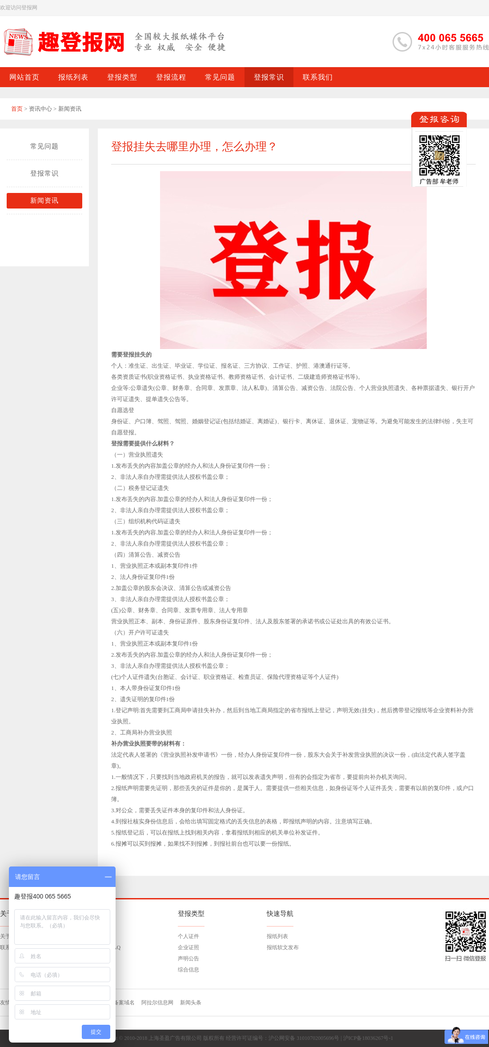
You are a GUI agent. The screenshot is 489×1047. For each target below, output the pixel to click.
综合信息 (188, 970)
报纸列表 (277, 936)
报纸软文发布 (283, 947)
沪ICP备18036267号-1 (368, 1038)
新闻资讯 (44, 200)
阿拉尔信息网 (157, 1002)
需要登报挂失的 (131, 354)
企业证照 (188, 947)
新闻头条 (190, 1002)
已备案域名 (121, 1002)
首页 (17, 108)
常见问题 (44, 146)
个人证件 (188, 936)
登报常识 (44, 173)
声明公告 (188, 958)
